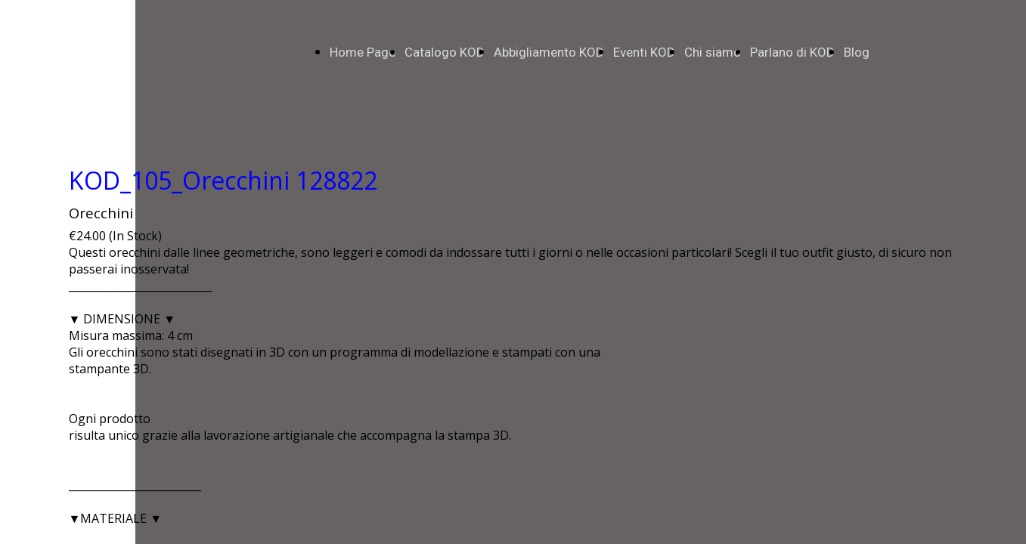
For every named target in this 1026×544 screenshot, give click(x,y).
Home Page (362, 52)
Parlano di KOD (792, 52)
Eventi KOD (644, 52)
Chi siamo (712, 52)
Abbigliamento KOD (549, 52)
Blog (856, 52)
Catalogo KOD (445, 52)
